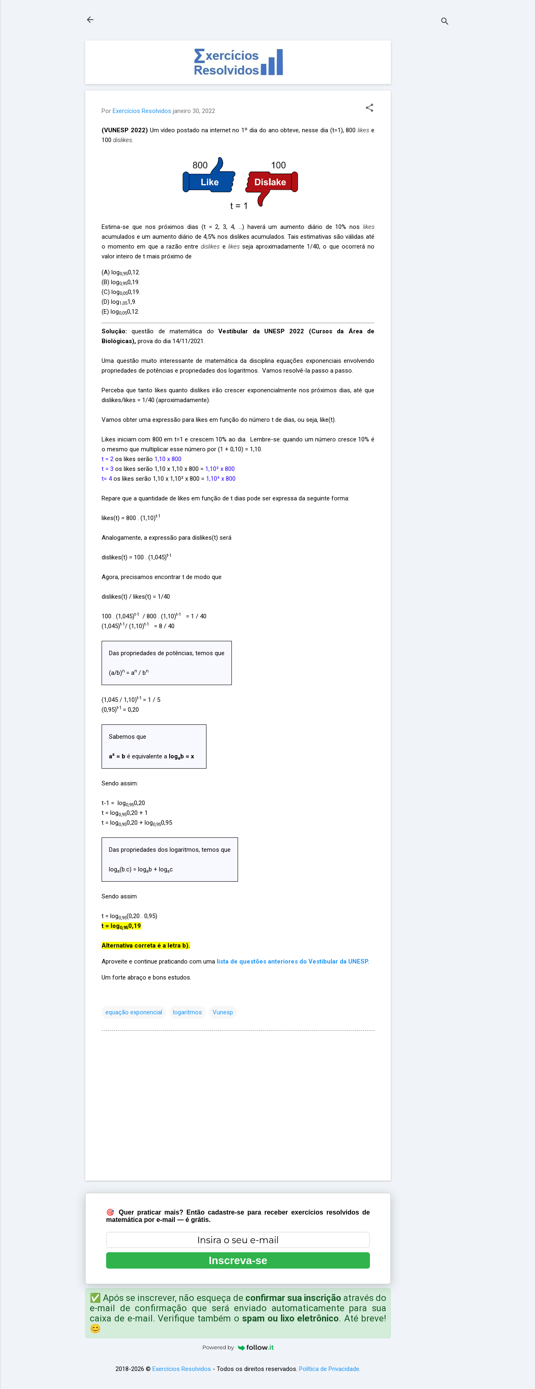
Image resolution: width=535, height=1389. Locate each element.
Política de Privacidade (329, 1369)
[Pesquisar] (445, 22)
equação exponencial (133, 1012)
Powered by (238, 1347)
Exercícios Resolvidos (181, 1369)
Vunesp (223, 1012)
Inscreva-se (238, 1260)
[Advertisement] (423, 163)
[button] (369, 108)
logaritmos (187, 1012)
